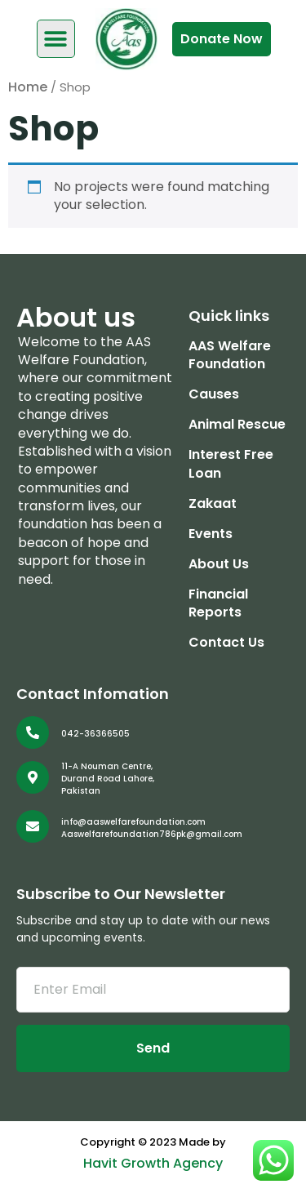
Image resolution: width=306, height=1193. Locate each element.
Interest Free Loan (230, 464)
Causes (213, 394)
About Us (218, 564)
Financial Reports (218, 603)
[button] (56, 39)
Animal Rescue (237, 425)
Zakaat (212, 504)
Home (27, 87)
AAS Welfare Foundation (229, 355)
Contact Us (226, 643)
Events (210, 534)
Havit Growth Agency (153, 1163)
